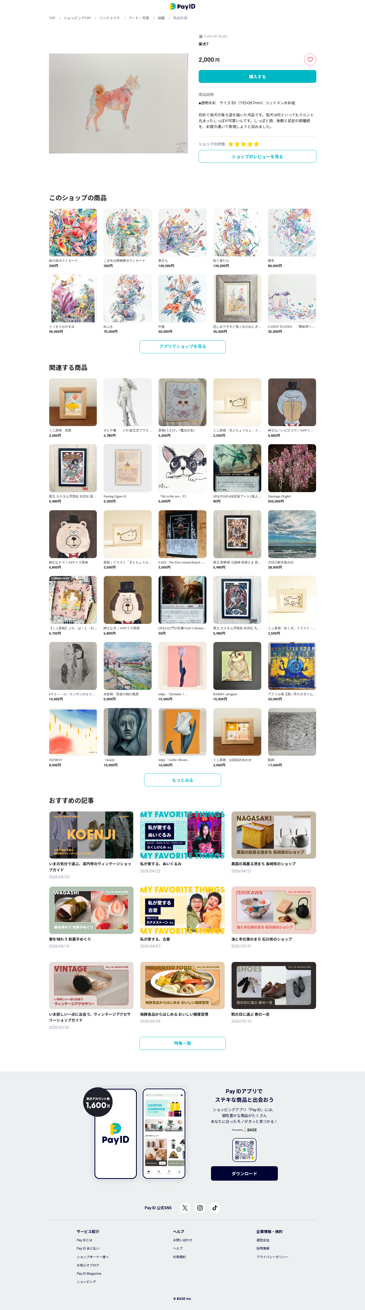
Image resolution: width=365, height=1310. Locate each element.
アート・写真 (139, 18)
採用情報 (262, 1248)
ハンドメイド (109, 18)
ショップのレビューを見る (257, 156)
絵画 (161, 18)
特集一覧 (182, 1043)
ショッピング (86, 1282)
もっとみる (182, 780)
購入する (257, 76)
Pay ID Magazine (89, 1274)
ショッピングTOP (77, 18)
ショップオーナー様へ (93, 1257)
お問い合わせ (182, 1240)
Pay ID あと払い (88, 1248)
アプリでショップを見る (182, 346)
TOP (52, 18)
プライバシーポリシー (272, 1257)
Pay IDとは (84, 1240)
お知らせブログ (88, 1265)
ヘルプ (178, 1248)
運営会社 (262, 1240)
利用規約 (179, 1257)
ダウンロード (244, 1173)
